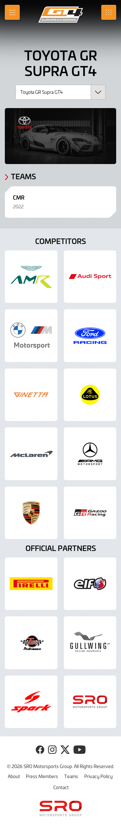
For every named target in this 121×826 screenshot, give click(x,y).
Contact (61, 787)
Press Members (42, 776)
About (14, 776)
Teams (71, 776)
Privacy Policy (98, 776)
